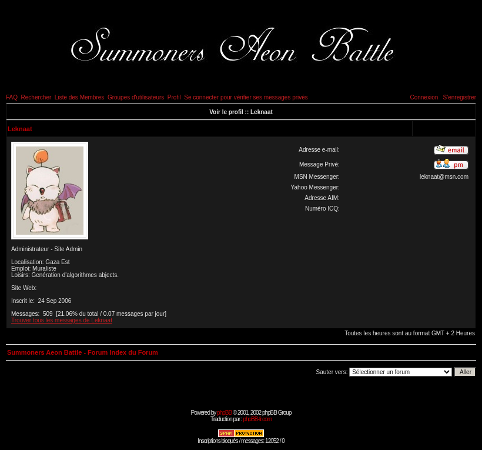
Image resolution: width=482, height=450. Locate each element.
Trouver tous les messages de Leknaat (61, 320)
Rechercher (36, 97)
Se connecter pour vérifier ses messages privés (246, 97)
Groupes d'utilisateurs (136, 97)
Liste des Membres (79, 97)
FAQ (12, 97)
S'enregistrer (459, 97)
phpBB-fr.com (257, 419)
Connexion (424, 97)
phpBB (224, 412)
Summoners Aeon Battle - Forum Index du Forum (82, 352)
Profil (174, 97)
